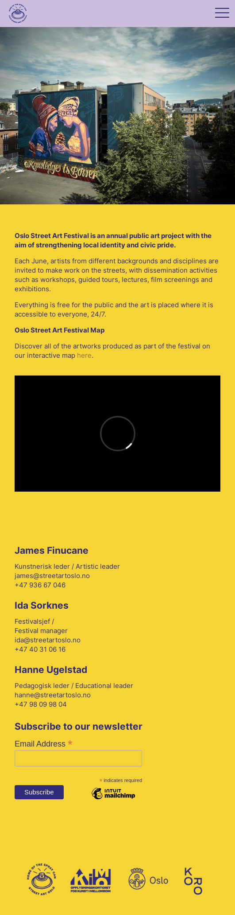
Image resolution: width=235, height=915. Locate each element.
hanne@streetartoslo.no (53, 695)
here (84, 355)
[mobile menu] (222, 14)
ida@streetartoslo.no (48, 640)
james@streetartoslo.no (52, 575)
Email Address (44, 743)
